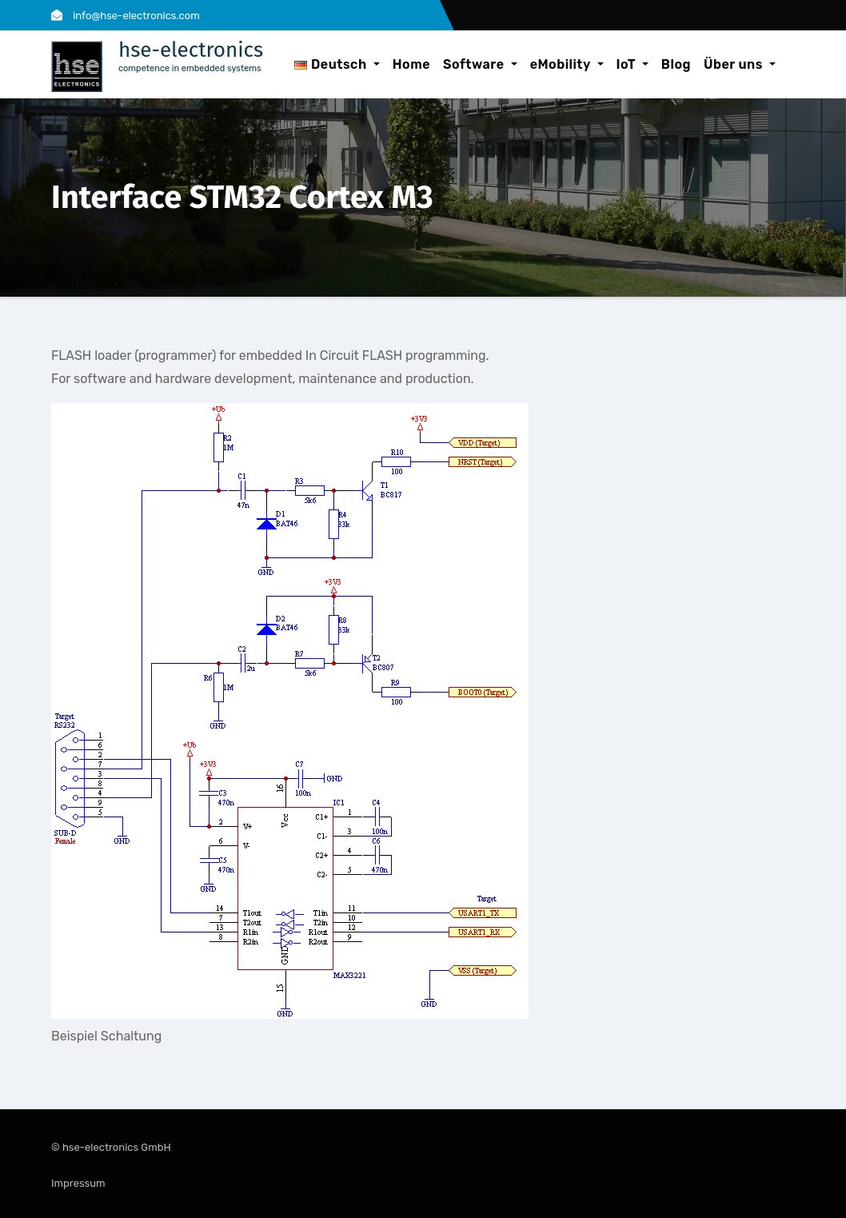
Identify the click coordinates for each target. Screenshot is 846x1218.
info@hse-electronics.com (125, 16)
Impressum (78, 1183)
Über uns (740, 64)
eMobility (567, 64)
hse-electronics (190, 50)
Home (411, 64)
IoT (632, 64)
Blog (676, 64)
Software (480, 64)
